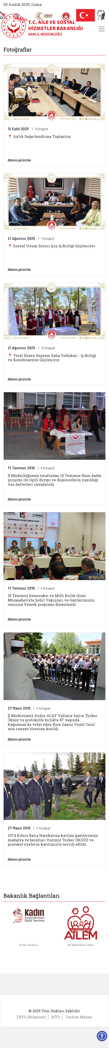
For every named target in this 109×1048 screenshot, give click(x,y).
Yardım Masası (78, 1017)
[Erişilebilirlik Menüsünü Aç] (102, 1036)
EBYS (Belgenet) (31, 1017)
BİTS (55, 1017)
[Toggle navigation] (101, 29)
